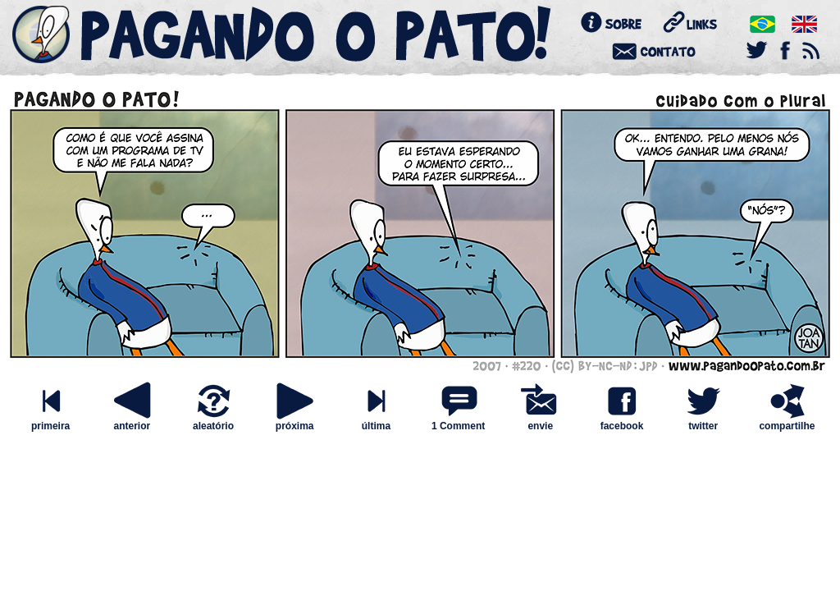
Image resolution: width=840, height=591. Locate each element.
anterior (132, 421)
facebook (622, 421)
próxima (294, 421)
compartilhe (787, 421)
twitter (703, 421)
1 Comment (458, 426)
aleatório (213, 421)
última (375, 421)
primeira (51, 421)
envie (540, 421)
